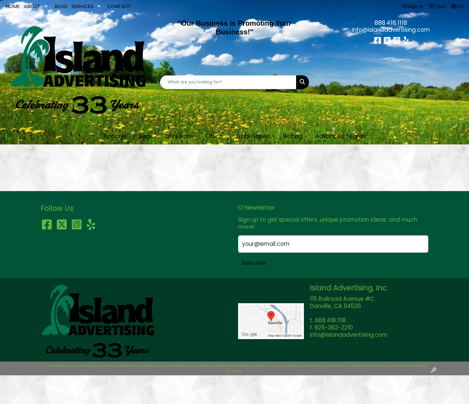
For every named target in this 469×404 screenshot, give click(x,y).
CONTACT (119, 6)
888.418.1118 (390, 23)
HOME (13, 6)
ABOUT (32, 6)
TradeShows (255, 136)
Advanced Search (340, 136)
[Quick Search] (228, 82)
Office (217, 136)
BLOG (60, 6)
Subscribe (253, 263)
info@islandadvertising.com (391, 30)
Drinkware (182, 136)
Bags (148, 136)
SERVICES (82, 6)
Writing (295, 136)
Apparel (117, 136)
